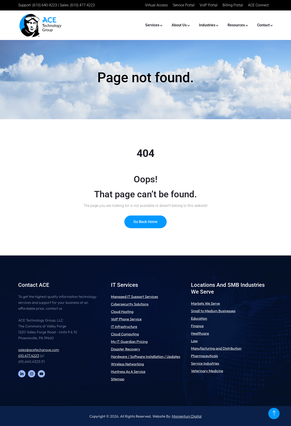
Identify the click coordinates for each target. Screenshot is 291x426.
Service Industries (205, 363)
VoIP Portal (209, 5)
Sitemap (117, 379)
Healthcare (200, 333)
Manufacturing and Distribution (216, 348)
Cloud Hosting (122, 311)
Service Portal (184, 5)
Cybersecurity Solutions (129, 304)
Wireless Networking (127, 364)
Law (194, 341)
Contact (263, 25)
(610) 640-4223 (44, 5)
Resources (236, 25)
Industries (207, 25)
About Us (179, 25)
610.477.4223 (28, 355)
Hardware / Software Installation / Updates (145, 356)
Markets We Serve (205, 303)
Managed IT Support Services (134, 296)
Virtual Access (156, 5)
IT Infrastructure (124, 326)
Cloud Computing (125, 334)
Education (199, 318)
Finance (197, 326)
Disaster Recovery (125, 349)
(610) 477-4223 (82, 5)
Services (152, 25)
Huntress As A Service (128, 371)
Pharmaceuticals (204, 356)
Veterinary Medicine (207, 371)
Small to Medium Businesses (213, 311)
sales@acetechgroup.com (38, 349)
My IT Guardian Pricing (129, 341)
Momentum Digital (186, 416)
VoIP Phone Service (126, 319)
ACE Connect (258, 5)
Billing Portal (233, 5)
